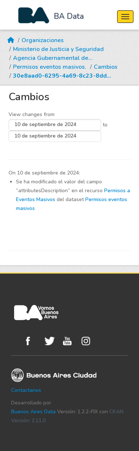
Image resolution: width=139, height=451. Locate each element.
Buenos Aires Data (33, 411)
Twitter (51, 341)
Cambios (106, 67)
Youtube (70, 341)
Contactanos (26, 390)
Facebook (33, 341)
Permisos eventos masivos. (49, 67)
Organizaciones (42, 40)
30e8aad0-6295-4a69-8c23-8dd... (62, 76)
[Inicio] (10, 35)
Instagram (89, 341)
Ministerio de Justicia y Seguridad (58, 49)
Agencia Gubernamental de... (53, 58)
